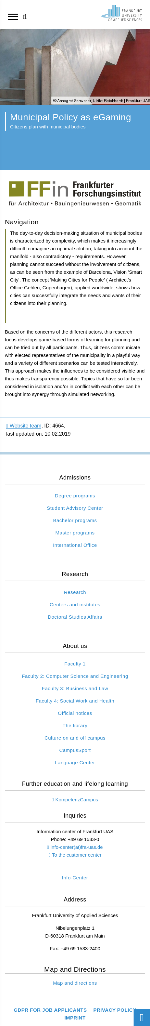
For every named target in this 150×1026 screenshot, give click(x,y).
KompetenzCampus (76, 799)
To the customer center (77, 855)
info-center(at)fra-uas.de (77, 847)
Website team (23, 425)
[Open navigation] (13, 16)
